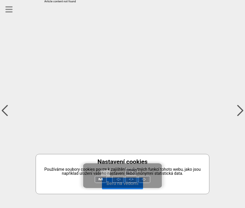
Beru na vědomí (122, 183)
